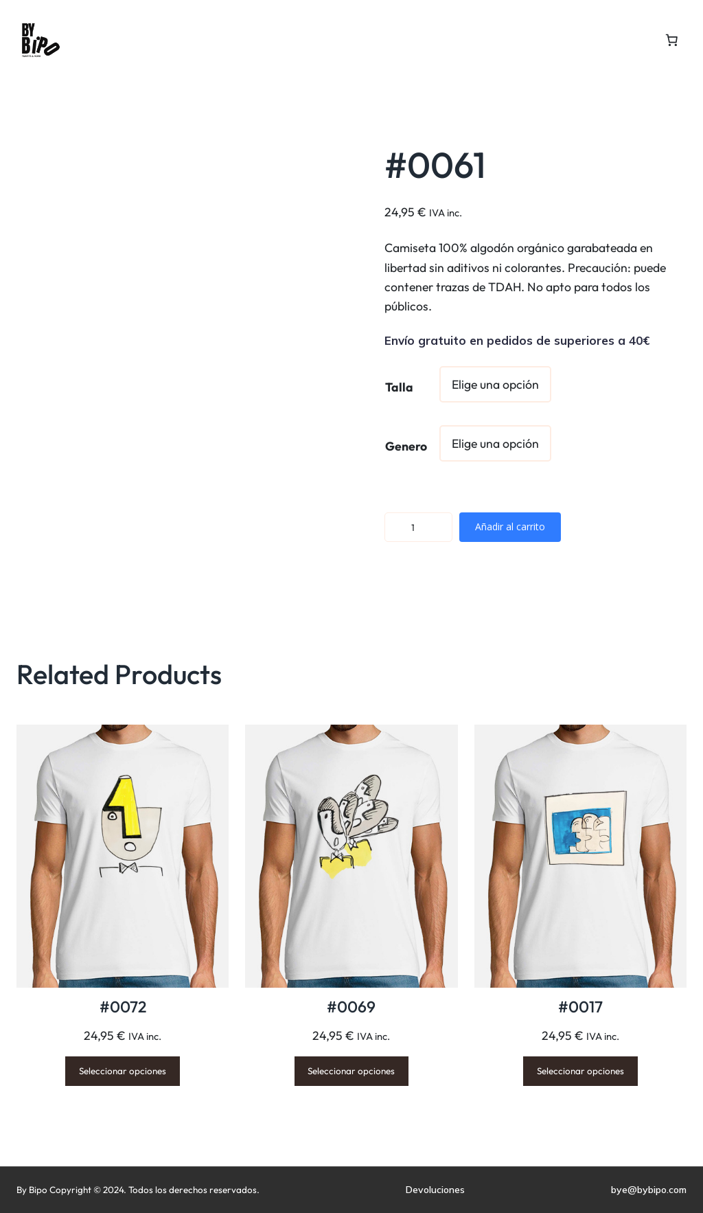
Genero (406, 446)
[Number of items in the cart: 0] (671, 40)
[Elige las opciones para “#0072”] (122, 1071)
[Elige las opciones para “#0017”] (580, 1071)
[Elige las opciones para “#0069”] (352, 1071)
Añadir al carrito (510, 526)
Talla (399, 387)
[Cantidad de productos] (418, 527)
